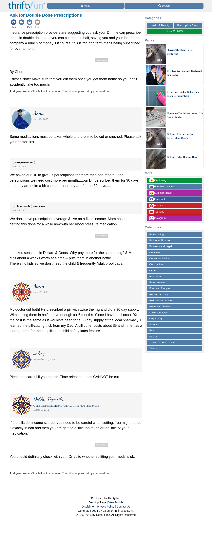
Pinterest (156, 206)
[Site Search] (164, 6)
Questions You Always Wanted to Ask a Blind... (185, 114)
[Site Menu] (85, 6)
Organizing (155, 318)
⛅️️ (132, 510)
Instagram (157, 218)
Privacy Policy (105, 506)
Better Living (156, 234)
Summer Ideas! (160, 193)
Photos (153, 336)
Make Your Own (158, 312)
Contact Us (123, 506)
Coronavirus (156, 264)
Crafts (152, 270)
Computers (155, 252)
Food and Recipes (159, 288)
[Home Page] (26, 2)
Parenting (155, 324)
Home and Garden (160, 306)
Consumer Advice (159, 258)
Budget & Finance (159, 240)
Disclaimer (88, 506)
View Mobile (115, 502)
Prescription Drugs (188, 25)
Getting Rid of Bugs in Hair (182, 156)
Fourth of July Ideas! (163, 187)
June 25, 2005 (174, 31)
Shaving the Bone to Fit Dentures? (180, 51)
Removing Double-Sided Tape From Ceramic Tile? (183, 93)
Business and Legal (160, 246)
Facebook (157, 199)
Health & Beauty (160, 25)
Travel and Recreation (162, 342)
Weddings (155, 348)
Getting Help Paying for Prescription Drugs (180, 135)
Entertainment (157, 282)
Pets (152, 330)
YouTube (156, 212)
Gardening (157, 180)
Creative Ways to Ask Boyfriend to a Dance (184, 72)
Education (155, 276)
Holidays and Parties (161, 300)
